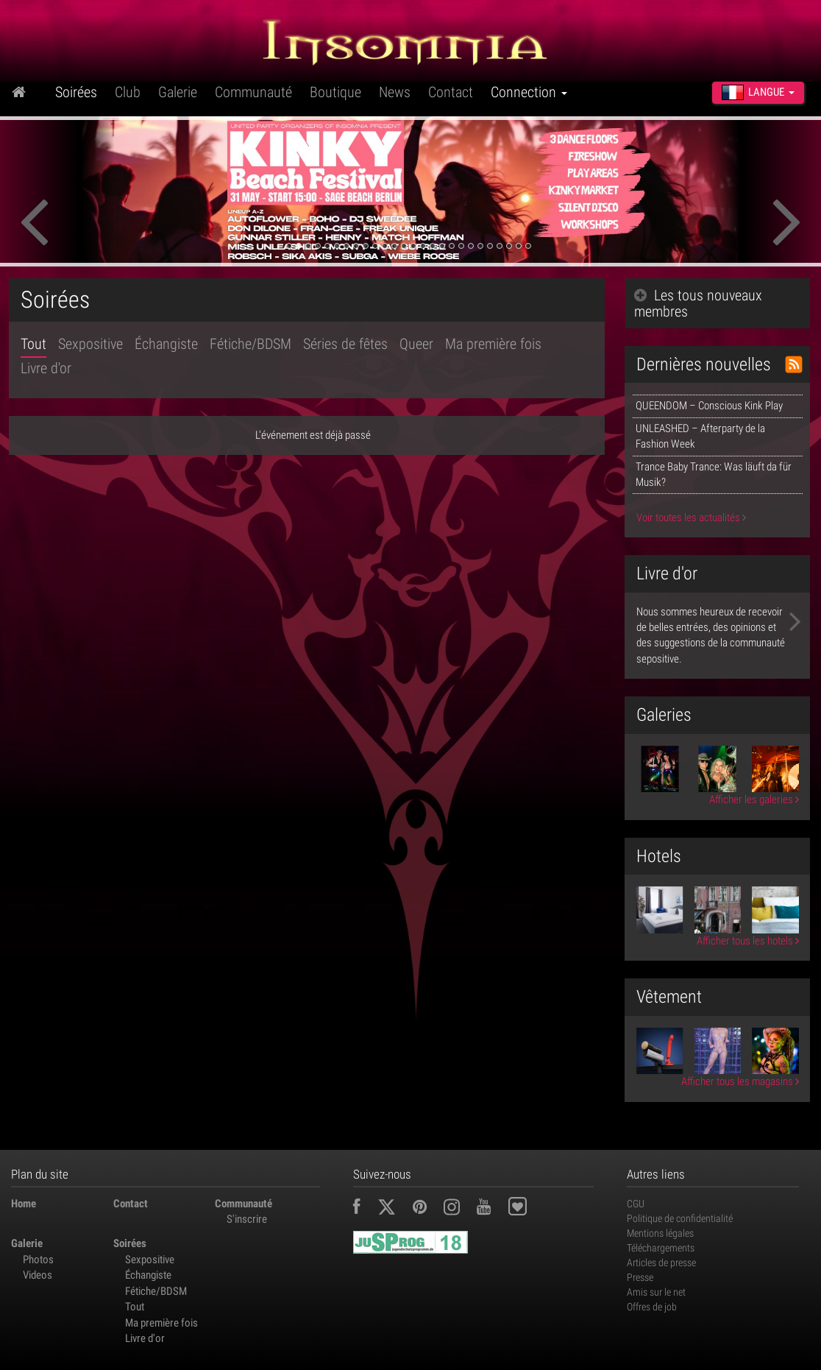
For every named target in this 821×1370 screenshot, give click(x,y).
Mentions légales (660, 1233)
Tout (33, 344)
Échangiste (166, 344)
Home (23, 1203)
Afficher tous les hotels (748, 940)
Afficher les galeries (754, 799)
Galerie (177, 92)
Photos (38, 1259)
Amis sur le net (656, 1292)
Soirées (76, 92)
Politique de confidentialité (680, 1218)
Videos (37, 1275)
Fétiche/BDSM (250, 344)
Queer (416, 344)
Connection (529, 92)
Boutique (335, 92)
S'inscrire (247, 1219)
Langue (758, 92)
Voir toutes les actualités (691, 517)
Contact (450, 92)
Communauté (253, 92)
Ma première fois (493, 344)
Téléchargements (660, 1248)
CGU (635, 1204)
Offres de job (652, 1307)
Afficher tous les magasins (740, 1081)
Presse (640, 1277)
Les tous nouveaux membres (698, 303)
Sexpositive (90, 344)
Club (128, 92)
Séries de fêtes (345, 344)
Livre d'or (46, 368)
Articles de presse (661, 1262)
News (394, 92)
